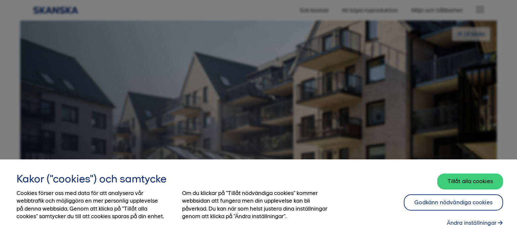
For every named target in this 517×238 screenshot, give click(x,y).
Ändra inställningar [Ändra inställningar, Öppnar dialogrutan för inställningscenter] (471, 226)
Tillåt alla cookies (470, 185)
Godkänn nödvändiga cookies (453, 206)
